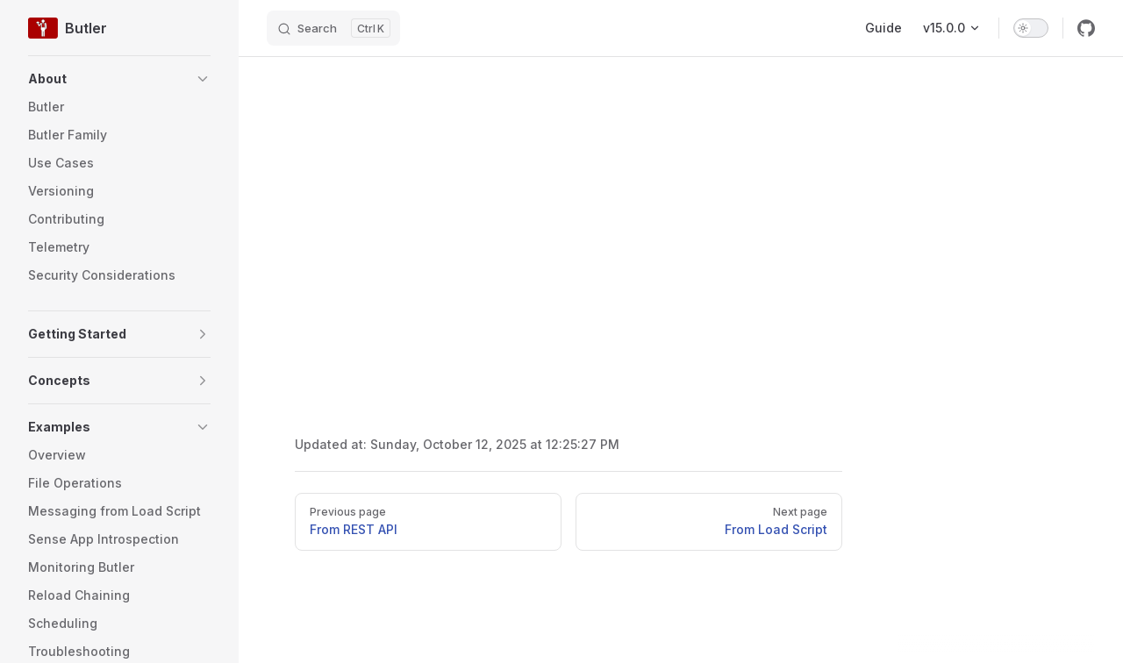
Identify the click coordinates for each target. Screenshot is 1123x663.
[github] (1086, 28)
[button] (119, 79)
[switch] (1030, 28)
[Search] (333, 28)
